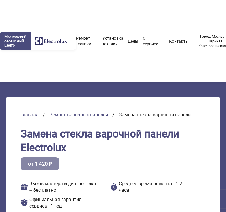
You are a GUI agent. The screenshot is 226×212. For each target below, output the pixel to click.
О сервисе (150, 41)
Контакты (179, 41)
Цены (133, 41)
